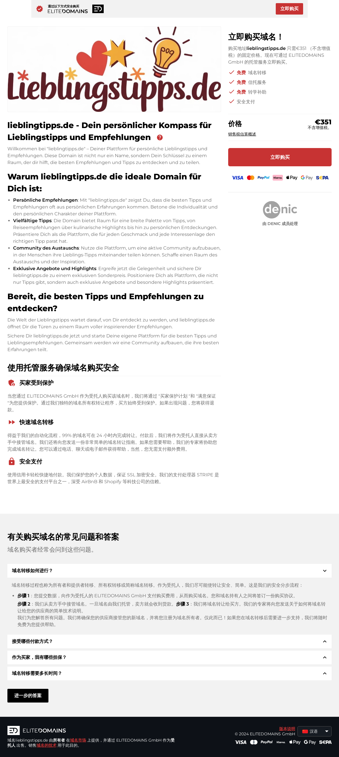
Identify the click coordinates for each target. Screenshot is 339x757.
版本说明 (287, 728)
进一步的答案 (28, 695)
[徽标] (92, 731)
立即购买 (289, 8)
